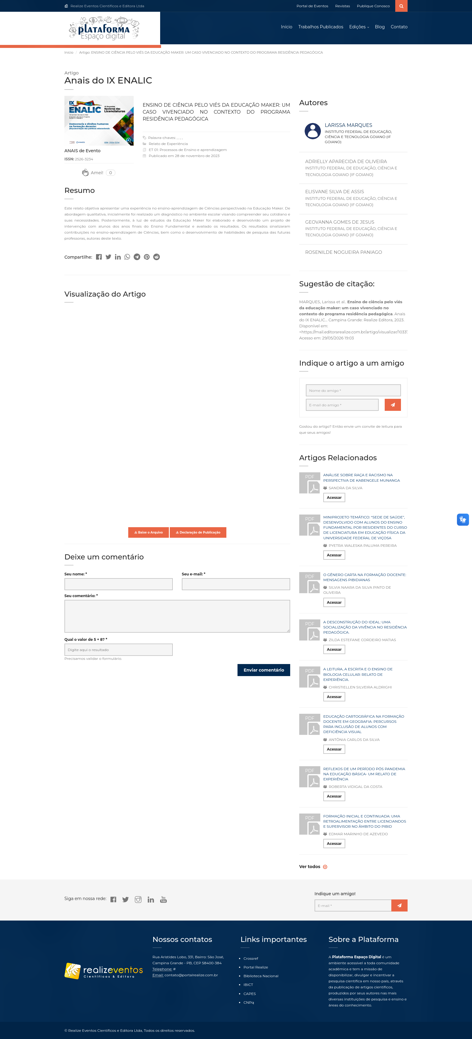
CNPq (249, 1002)
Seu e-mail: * (193, 575)
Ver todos (310, 867)
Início (286, 27)
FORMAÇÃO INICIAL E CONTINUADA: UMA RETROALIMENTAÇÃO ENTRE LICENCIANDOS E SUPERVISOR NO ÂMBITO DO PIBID (364, 821)
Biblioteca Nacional (261, 976)
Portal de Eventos (312, 6)
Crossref (251, 958)
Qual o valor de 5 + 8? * (85, 640)
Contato (399, 27)
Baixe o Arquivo (148, 533)
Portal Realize (256, 967)
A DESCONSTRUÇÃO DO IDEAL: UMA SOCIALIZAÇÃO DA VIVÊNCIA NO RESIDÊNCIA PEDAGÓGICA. (365, 628)
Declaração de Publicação (198, 533)
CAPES (250, 993)
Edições (357, 27)
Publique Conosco (373, 6)
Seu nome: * (75, 575)
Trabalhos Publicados (320, 27)
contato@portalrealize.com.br (191, 975)
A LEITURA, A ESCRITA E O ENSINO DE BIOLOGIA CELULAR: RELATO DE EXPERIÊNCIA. (358, 675)
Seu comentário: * (81, 596)
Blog (380, 27)
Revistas (342, 6)
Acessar (334, 498)
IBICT (248, 984)
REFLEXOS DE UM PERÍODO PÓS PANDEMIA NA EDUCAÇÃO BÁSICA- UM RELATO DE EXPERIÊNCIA (364, 774)
